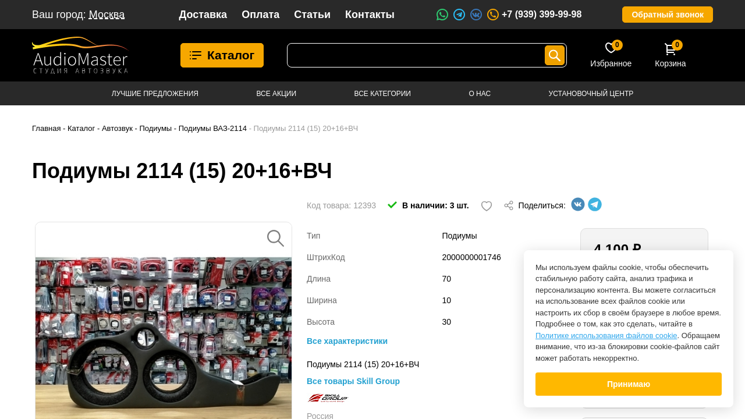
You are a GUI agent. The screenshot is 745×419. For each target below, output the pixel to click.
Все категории (382, 94)
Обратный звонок (668, 14)
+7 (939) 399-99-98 (533, 15)
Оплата (260, 14)
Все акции (276, 94)
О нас (480, 94)
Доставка (203, 14)
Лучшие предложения (155, 94)
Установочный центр (591, 94)
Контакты (370, 14)
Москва (107, 14)
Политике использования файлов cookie (606, 335)
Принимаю (628, 384)
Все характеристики (347, 341)
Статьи (312, 14)
